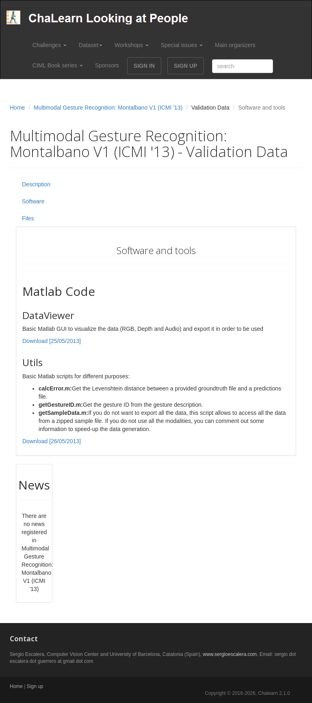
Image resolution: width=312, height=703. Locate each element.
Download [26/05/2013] (51, 441)
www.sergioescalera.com (230, 654)
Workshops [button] (132, 45)
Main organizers (235, 45)
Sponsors (107, 65)
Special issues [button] (182, 45)
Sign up (35, 686)
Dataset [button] (90, 45)
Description (36, 184)
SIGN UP (185, 66)
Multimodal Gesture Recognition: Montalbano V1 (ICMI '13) (108, 107)
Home (17, 107)
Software (33, 201)
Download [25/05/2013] (51, 341)
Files (28, 218)
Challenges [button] (49, 45)
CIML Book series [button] (57, 65)
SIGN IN (144, 66)
